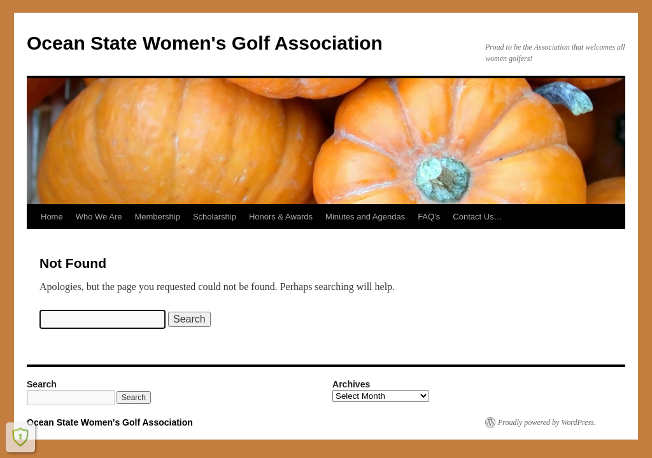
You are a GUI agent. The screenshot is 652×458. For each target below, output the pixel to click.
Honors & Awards (281, 216)
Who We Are (99, 216)
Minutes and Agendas (365, 216)
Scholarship (214, 216)
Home (52, 216)
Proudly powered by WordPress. (547, 422)
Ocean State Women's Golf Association (205, 42)
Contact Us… (477, 216)
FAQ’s (429, 216)
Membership (157, 216)
